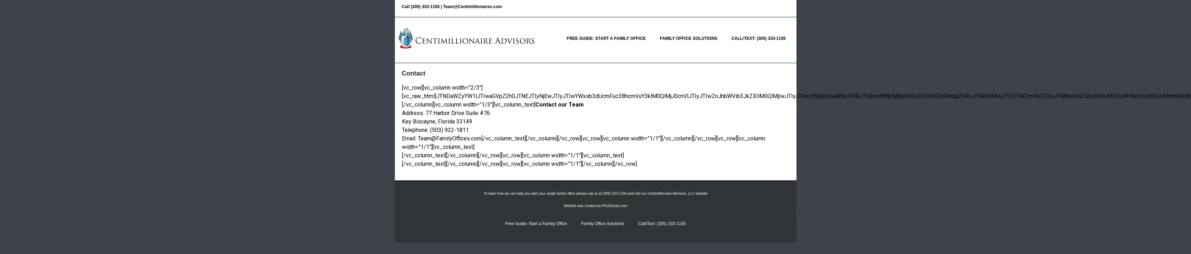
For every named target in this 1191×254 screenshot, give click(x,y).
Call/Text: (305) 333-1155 (758, 38)
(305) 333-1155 (425, 6)
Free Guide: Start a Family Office (606, 38)
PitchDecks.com (614, 206)
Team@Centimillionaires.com (472, 6)
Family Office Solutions (688, 38)
